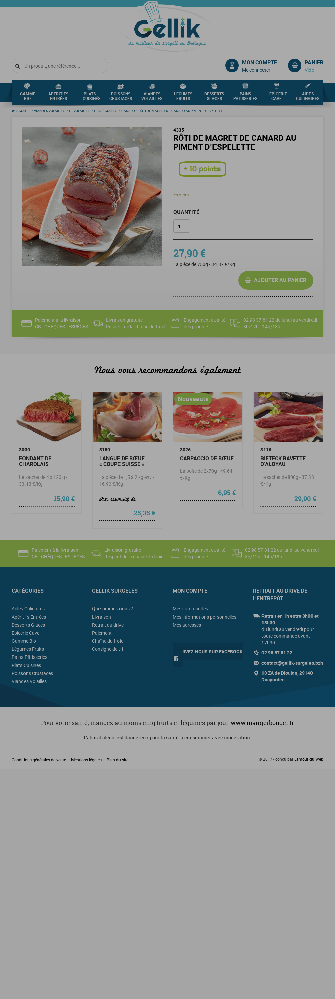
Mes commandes (190, 608)
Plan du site (117, 759)
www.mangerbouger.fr (262, 723)
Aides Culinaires (307, 98)
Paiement (102, 633)
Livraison (101, 617)
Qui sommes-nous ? (112, 608)
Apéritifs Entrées (58, 98)
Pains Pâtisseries (245, 98)
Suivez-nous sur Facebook (210, 651)
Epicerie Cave (278, 98)
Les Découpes (105, 110)
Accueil (23, 110)
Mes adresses (187, 625)
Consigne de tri (107, 649)
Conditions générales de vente (39, 759)
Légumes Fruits (183, 98)
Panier (314, 62)
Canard (128, 110)
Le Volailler (79, 110)
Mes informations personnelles (204, 617)
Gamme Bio (27, 98)
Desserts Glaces (214, 98)
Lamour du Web (308, 759)
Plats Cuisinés (91, 98)
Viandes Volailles (151, 98)
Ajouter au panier (280, 280)
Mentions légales (86, 759)
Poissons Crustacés (120, 98)
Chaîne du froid (108, 641)
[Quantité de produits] (181, 226)
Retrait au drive (108, 625)
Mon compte (259, 62)
